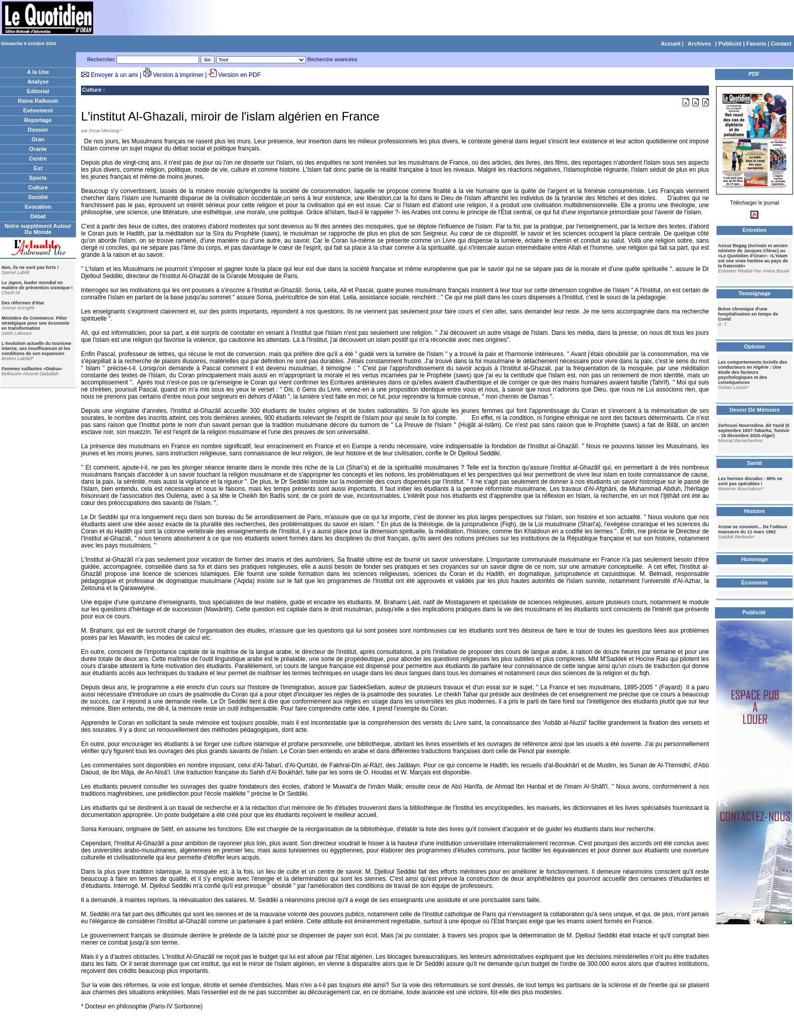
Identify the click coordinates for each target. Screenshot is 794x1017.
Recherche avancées (332, 59)
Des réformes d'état (23, 302)
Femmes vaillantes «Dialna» (32, 368)
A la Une (38, 72)
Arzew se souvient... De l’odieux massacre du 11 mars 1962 (752, 529)
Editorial (38, 91)
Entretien (754, 230)
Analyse (38, 82)
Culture (38, 187)
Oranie (38, 149)
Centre (38, 158)
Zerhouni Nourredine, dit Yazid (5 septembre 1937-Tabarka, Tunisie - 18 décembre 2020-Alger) (753, 430)
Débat (38, 216)
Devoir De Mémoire (754, 410)
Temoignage (754, 293)
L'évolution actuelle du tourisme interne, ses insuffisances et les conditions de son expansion (36, 348)
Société (38, 197)
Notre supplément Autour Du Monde (38, 229)
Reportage (38, 120)
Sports (38, 178)
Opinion (754, 346)
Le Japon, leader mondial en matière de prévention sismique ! (37, 285)
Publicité (730, 44)
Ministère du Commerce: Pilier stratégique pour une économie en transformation (35, 323)
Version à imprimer (178, 75)
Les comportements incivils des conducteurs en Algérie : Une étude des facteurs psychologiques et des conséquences (752, 372)
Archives (699, 44)
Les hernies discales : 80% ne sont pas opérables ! (750, 481)
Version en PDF (239, 75)
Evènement (38, 110)
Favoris (756, 44)
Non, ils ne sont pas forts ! (30, 267)
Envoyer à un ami (114, 75)
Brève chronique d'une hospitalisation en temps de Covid (748, 314)
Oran (38, 139)
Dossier (38, 130)
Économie (754, 582)
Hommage (754, 559)
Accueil (671, 44)
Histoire (754, 511)
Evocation (38, 207)
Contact (781, 44)
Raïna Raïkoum (38, 101)
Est (37, 168)
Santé (754, 463)
